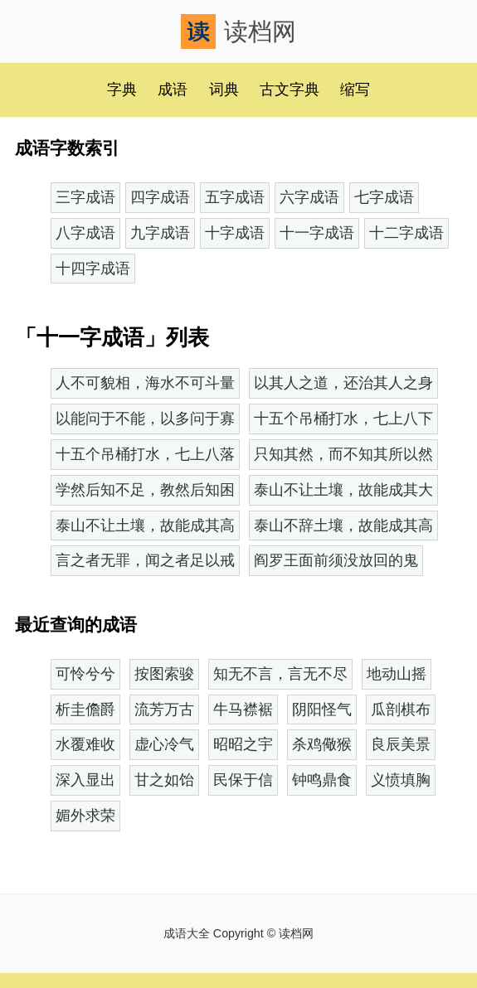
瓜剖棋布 (401, 709)
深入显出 (85, 780)
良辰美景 (401, 744)
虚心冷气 (164, 744)
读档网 (238, 31)
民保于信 (243, 780)
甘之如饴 (164, 780)
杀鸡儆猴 (322, 744)
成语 (172, 89)
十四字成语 (93, 268)
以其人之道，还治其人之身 (343, 383)
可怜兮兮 (85, 674)
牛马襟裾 (243, 709)
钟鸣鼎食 (322, 780)
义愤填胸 (401, 780)
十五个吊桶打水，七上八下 (343, 418)
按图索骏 (164, 674)
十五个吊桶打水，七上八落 (145, 454)
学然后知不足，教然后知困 (145, 490)
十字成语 (235, 233)
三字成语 (85, 197)
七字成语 (384, 197)
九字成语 (160, 233)
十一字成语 (317, 233)
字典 (122, 89)
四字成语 (160, 197)
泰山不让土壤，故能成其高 (145, 525)
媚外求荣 (85, 815)
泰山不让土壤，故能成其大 (343, 490)
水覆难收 (85, 744)
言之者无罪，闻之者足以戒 (145, 560)
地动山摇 (396, 674)
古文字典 (289, 89)
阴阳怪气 (322, 709)
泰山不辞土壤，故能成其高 (343, 525)
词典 (224, 89)
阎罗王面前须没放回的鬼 (336, 560)
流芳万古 (164, 709)
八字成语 (85, 233)
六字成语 (309, 197)
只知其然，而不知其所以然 (343, 454)
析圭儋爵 (85, 709)
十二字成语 (406, 233)
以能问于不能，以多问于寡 (145, 418)
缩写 (355, 89)
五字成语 (235, 197)
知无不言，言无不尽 (280, 674)
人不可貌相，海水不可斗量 (145, 383)
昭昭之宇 (243, 744)
